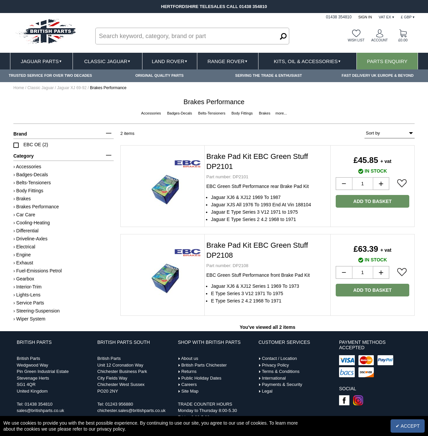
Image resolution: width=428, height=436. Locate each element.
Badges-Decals (180, 113)
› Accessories (27, 166)
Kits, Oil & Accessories (307, 61)
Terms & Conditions (281, 371)
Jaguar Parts (41, 61)
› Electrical (24, 246)
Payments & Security (282, 384)
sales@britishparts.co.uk (40, 410)
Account (379, 40)
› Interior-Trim (27, 286)
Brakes (265, 113)
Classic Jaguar (107, 61)
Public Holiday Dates (201, 378)
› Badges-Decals (30, 174)
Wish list (356, 40)
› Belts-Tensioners (32, 182)
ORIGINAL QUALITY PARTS (159, 75)
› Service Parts (28, 302)
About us (189, 358)
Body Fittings (242, 113)
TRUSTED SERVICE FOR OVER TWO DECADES (50, 75)
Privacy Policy (275, 365)
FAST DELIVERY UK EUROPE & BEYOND (378, 75)
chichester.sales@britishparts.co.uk (131, 410)
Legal (267, 391)
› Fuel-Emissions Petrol (37, 270)
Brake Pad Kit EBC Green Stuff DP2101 (257, 161)
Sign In (365, 17)
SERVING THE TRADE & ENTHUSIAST (268, 75)
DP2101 (227, 176)
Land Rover (170, 61)
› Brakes (22, 198)
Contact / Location (279, 358)
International (274, 378)
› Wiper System (29, 318)
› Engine (22, 254)
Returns (189, 371)
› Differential (25, 230)
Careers (189, 384)
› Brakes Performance (36, 206)
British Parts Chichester (204, 365)
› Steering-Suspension (36, 310)
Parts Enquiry (387, 61)
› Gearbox (23, 278)
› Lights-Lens (26, 294)
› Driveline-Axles (30, 238)
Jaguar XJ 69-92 (72, 87)
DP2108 (227, 265)
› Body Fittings (28, 190)
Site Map (189, 391)
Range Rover (227, 61)
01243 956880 (119, 404)
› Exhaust (23, 262)
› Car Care (24, 214)
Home (18, 87)
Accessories (151, 113)
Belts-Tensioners (212, 113)
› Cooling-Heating (31, 222)
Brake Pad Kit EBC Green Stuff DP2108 (257, 250)
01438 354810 (38, 404)
